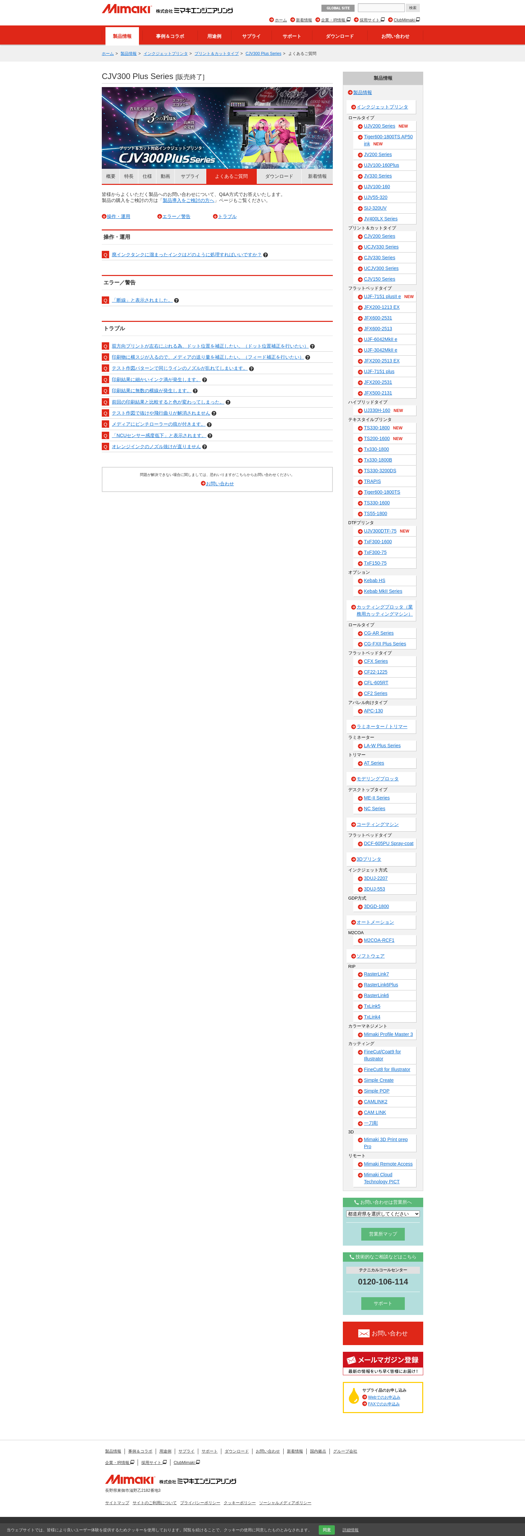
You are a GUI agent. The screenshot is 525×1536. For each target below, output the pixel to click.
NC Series (374, 808)
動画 (165, 176)
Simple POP (376, 1091)
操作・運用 (118, 216)
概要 (111, 176)
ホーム (281, 20)
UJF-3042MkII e (380, 350)
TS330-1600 (377, 502)
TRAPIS (372, 481)
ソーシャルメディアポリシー (285, 1502)
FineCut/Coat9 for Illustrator (382, 1055)
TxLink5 (372, 1006)
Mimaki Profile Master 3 (388, 1034)
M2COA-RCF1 (379, 940)
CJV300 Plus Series (263, 53)
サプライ (251, 36)
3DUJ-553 (374, 889)
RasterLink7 (376, 974)
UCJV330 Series (381, 247)
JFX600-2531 (378, 318)
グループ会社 (345, 1451)
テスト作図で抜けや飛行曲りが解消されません (161, 413)
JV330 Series (378, 176)
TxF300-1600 (378, 541)
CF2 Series (375, 693)
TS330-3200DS (380, 470)
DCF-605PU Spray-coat (389, 843)
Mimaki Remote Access (388, 1164)
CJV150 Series (379, 279)
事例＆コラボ (170, 36)
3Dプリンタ (369, 859)
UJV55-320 (375, 197)
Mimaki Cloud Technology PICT (382, 1178)
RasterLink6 (376, 995)
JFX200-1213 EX (382, 307)
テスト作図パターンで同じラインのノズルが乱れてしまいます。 (180, 368)
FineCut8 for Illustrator (387, 1069)
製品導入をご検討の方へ (188, 200)
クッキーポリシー (240, 1502)
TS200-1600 (383, 439)
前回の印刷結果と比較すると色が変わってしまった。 (168, 402)
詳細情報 (351, 1530)
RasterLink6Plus (381, 984)
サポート (292, 36)
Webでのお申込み (384, 1397)
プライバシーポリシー (200, 1502)
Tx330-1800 (376, 449)
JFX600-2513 (378, 328)
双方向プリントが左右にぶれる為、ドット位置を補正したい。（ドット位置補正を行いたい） (210, 346)
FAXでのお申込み (384, 1404)
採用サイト (370, 20)
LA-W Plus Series (382, 745)
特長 (129, 176)
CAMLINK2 (375, 1101)
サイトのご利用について (155, 1502)
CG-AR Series (379, 633)
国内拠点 (318, 1451)
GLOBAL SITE (338, 8)
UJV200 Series (386, 126)
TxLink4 (372, 1017)
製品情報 (122, 36)
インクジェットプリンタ (166, 53)
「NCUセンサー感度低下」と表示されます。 (159, 435)
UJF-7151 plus (379, 371)
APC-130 (373, 710)
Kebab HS (374, 580)
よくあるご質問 (231, 176)
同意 (327, 1530)
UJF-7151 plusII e (389, 297)
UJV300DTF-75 (386, 531)
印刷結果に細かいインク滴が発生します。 (156, 379)
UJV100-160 (377, 186)
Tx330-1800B (378, 460)
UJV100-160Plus (381, 165)
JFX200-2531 (378, 382)
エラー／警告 (176, 216)
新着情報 (304, 20)
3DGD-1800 (376, 906)
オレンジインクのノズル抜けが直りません (156, 446)
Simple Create (379, 1080)
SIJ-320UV (375, 208)
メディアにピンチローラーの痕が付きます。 (159, 424)
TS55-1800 (375, 513)
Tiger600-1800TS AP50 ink (388, 140)
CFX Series (376, 661)
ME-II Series (377, 797)
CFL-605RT (376, 682)
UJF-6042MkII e (380, 339)
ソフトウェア (371, 956)
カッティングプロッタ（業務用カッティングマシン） (385, 610)
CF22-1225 (375, 672)
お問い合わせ (395, 36)
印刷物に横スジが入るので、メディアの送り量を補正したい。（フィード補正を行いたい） (208, 357)
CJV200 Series (379, 236)
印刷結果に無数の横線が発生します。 (152, 390)
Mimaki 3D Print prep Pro (386, 1143)
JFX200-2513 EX (382, 360)
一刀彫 (371, 1123)
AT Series (374, 763)
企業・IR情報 (333, 20)
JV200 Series (378, 154)
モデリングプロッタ (378, 778)
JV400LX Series (380, 218)
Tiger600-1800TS (382, 492)
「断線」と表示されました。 (142, 300)
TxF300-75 (375, 552)
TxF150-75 (375, 563)
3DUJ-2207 (376, 878)
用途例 (214, 36)
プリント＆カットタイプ (217, 53)
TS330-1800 (383, 428)
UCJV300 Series (381, 268)
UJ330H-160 (383, 411)
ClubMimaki (405, 20)
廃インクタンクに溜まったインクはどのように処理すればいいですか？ (187, 254)
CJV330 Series (379, 257)
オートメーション (375, 922)
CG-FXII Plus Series (385, 643)
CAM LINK (375, 1112)
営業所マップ (383, 1234)
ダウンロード (340, 36)
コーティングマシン (378, 824)
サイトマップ (117, 1502)
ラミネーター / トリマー (382, 726)
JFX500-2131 (378, 393)
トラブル (227, 216)
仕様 (147, 176)
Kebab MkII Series (383, 591)
